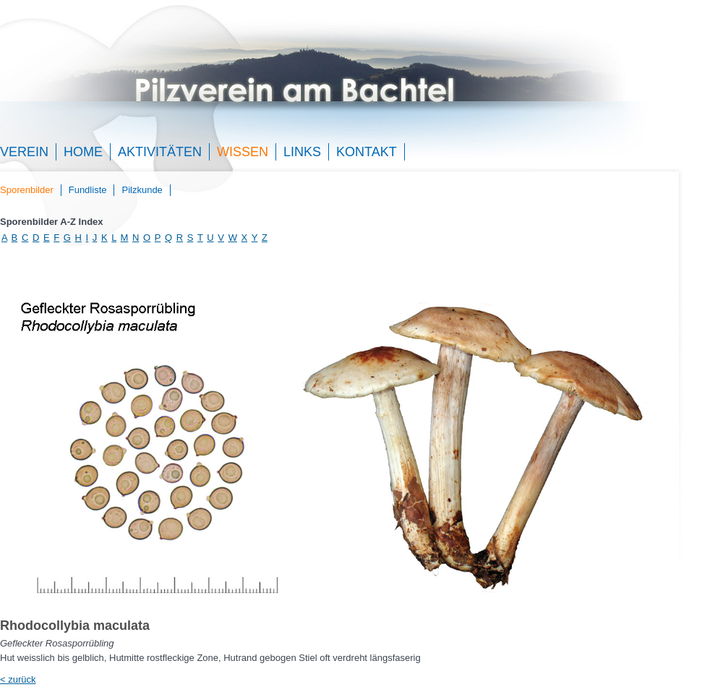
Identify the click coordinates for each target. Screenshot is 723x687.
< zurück (18, 679)
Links (302, 152)
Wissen (242, 152)
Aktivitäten (160, 152)
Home (83, 152)
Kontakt (366, 152)
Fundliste (88, 189)
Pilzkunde (141, 189)
